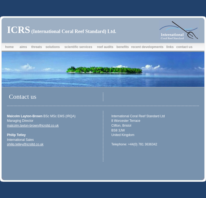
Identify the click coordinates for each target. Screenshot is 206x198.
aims (23, 47)
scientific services (78, 47)
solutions (52, 47)
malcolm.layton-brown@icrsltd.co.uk (33, 125)
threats (36, 47)
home (9, 47)
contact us (184, 47)
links (169, 47)
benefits (122, 47)
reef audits (105, 47)
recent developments (147, 47)
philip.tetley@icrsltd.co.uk (25, 144)
